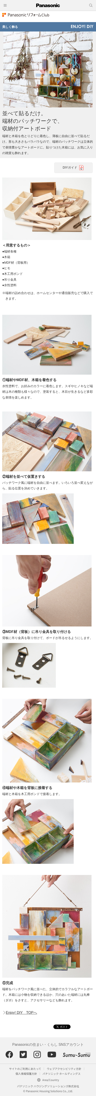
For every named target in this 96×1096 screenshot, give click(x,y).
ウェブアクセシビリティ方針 (64, 1069)
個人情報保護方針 (26, 1073)
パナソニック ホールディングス (62, 1073)
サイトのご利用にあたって (25, 1069)
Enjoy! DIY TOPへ (21, 1013)
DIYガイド (70, 167)
